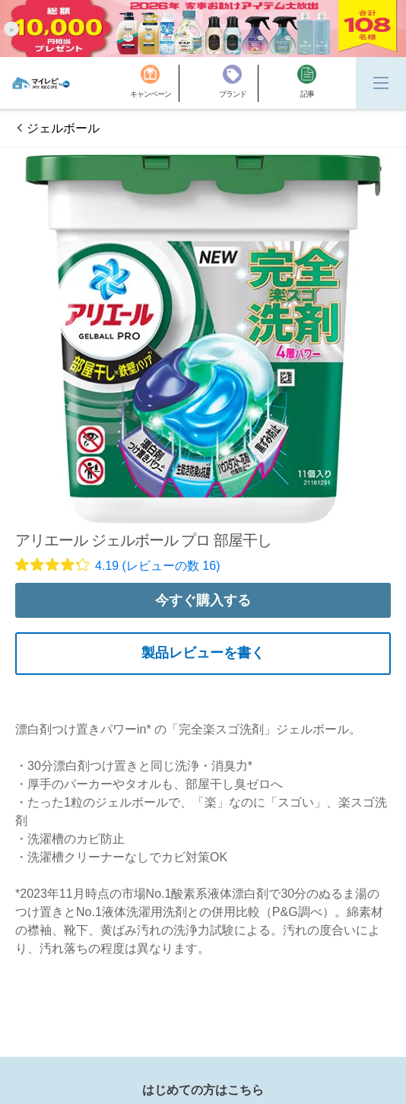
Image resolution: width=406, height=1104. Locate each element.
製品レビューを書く (203, 652)
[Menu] (381, 83)
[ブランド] (239, 83)
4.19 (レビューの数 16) (157, 565)
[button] (11, 28)
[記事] (306, 83)
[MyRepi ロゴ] (40, 83)
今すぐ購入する (203, 600)
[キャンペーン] (154, 83)
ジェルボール (63, 128)
